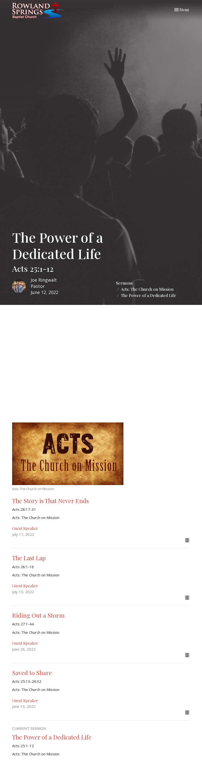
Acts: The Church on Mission (147, 289)
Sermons (124, 283)
